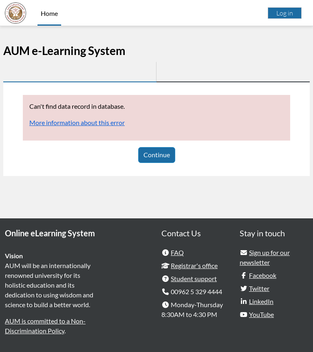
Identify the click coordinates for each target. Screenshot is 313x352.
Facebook (262, 275)
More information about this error (77, 122)
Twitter (259, 288)
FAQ (177, 252)
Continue (156, 154)
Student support (194, 278)
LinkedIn (261, 301)
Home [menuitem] (49, 13)
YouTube (261, 314)
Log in (284, 13)
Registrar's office (194, 265)
